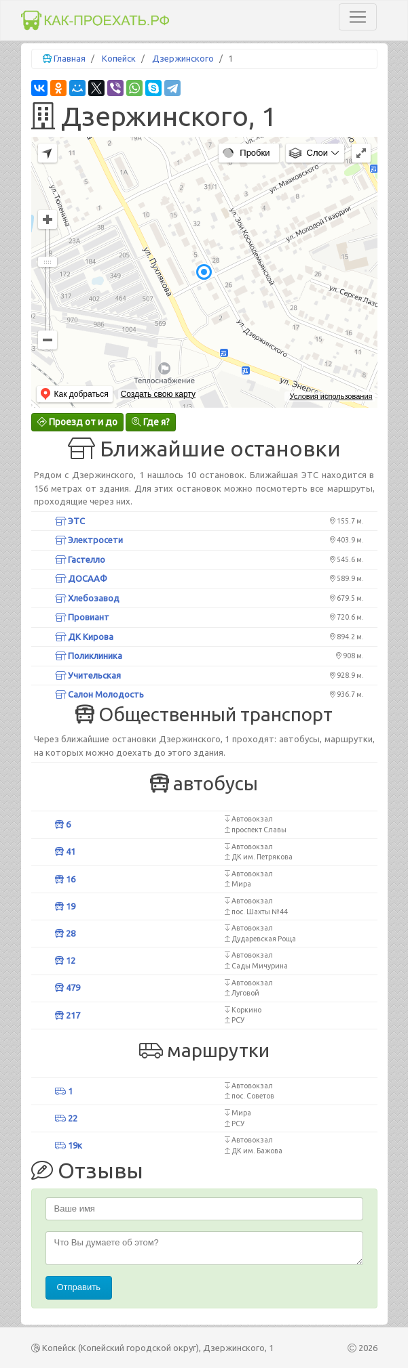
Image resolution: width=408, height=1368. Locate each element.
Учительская (88, 675)
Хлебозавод (87, 598)
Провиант (82, 617)
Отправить (78, 1287)
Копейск (119, 58)
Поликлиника (88, 655)
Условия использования (330, 396)
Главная (70, 58)
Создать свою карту (158, 394)
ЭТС (70, 521)
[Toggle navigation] (358, 16)
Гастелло (80, 559)
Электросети (89, 539)
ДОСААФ (81, 578)
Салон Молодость (99, 694)
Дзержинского (183, 58)
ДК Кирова (84, 636)
